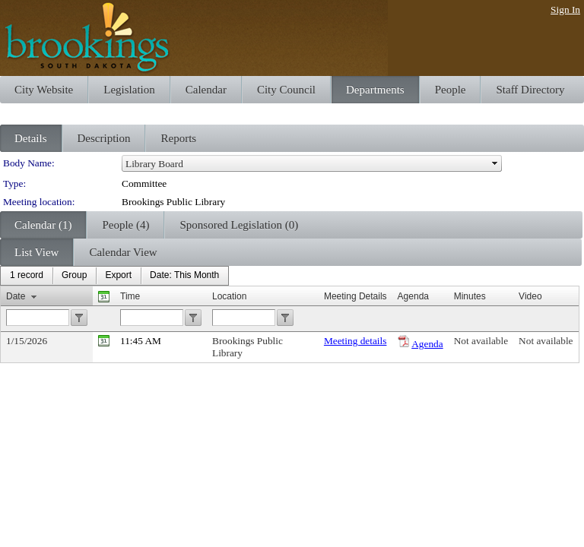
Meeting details (355, 340)
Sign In (565, 9)
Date (15, 296)
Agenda (427, 343)
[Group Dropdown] (74, 276)
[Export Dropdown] (118, 276)
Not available (481, 340)
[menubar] (114, 276)
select (495, 163)
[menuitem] (26, 276)
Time (130, 296)
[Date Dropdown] (184, 276)
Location (229, 296)
